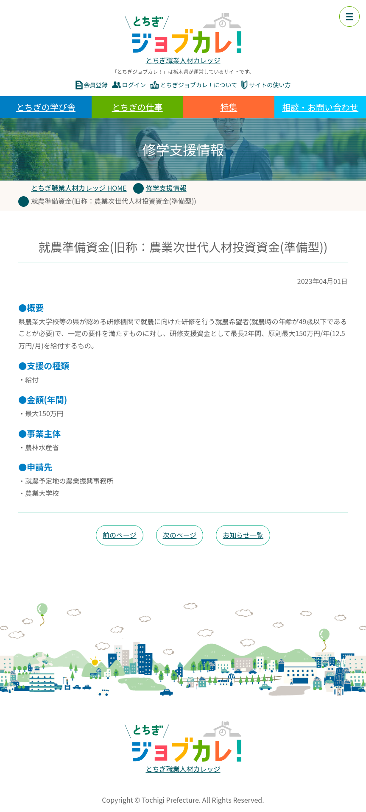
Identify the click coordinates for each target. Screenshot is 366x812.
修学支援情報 (166, 188)
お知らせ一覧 (243, 535)
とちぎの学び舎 (45, 107)
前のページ (120, 535)
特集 (228, 107)
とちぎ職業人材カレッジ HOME (79, 188)
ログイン (134, 85)
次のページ (180, 535)
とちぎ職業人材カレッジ (182, 60)
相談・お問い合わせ (320, 107)
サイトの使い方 (270, 85)
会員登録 (96, 85)
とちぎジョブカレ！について (198, 85)
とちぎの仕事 (137, 107)
